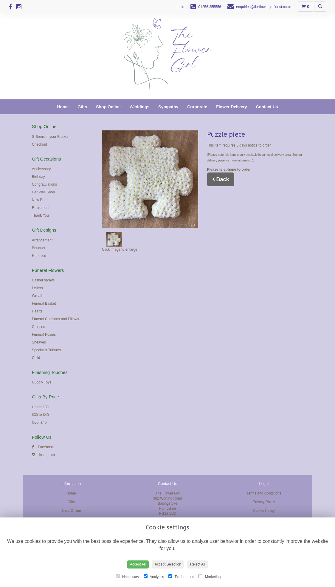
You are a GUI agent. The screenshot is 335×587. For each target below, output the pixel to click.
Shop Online (108, 106)
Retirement (40, 208)
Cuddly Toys (41, 382)
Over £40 (39, 422)
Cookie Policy (264, 511)
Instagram (43, 455)
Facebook (43, 447)
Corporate (197, 106)
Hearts (37, 311)
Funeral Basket (44, 303)
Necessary (127, 576)
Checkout (39, 144)
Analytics (154, 576)
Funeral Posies (44, 334)
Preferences (181, 576)
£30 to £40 (40, 415)
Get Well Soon (43, 192)
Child (36, 358)
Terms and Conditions (263, 493)
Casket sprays (43, 280)
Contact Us (267, 106)
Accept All (138, 564)
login (180, 7)
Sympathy (168, 106)
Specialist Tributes (46, 350)
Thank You (40, 215)
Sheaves (39, 342)
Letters (37, 288)
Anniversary (41, 169)
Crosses (38, 327)
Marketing (209, 576)
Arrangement (42, 240)
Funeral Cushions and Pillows (55, 319)
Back (220, 179)
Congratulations (44, 184)
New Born (40, 200)
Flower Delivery (231, 106)
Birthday (38, 177)
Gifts (82, 106)
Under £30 (40, 407)
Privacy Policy (264, 502)
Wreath (37, 296)
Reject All (197, 564)
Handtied (39, 256)
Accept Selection (168, 564)
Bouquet (38, 248)
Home (63, 106)
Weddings (140, 106)
